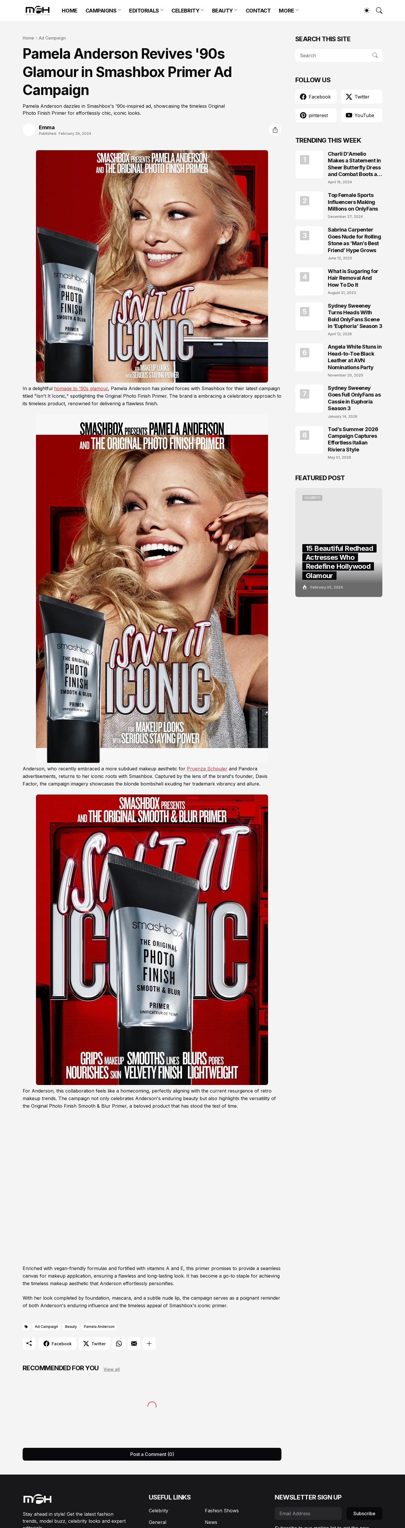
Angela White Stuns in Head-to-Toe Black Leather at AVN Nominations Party (355, 357)
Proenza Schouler (207, 769)
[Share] (275, 129)
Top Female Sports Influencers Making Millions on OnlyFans (353, 202)
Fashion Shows (222, 1510)
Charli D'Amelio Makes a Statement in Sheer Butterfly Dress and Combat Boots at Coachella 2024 (354, 164)
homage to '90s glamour (81, 388)
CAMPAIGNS (101, 11)
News (211, 1522)
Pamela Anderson (99, 1326)
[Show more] (149, 1343)
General (157, 1522)
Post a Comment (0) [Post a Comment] (152, 1454)
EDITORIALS (144, 11)
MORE (286, 11)
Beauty (71, 1326)
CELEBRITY (185, 11)
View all (112, 1369)
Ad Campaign (52, 37)
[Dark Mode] (364, 10)
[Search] (376, 10)
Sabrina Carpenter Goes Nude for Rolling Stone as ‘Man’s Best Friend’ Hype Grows (354, 240)
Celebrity (158, 1510)
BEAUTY (222, 11)
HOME (69, 11)
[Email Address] (308, 1513)
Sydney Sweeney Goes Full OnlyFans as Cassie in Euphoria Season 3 (354, 398)
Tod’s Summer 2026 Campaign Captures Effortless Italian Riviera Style (353, 439)
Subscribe (364, 1513)
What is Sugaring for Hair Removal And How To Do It (353, 278)
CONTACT (258, 11)
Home (28, 37)
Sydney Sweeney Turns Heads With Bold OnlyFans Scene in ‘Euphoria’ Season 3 (355, 316)
